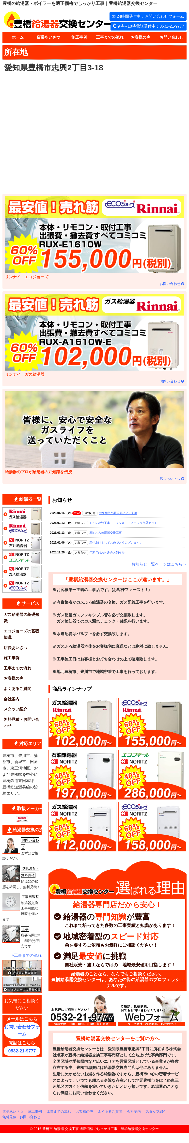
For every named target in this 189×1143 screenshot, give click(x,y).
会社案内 (11, 699)
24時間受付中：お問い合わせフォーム (150, 16)
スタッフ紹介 (15, 709)
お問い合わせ (171, 37)
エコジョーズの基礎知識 (21, 634)
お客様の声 (140, 37)
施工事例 (79, 37)
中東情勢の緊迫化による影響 (118, 513)
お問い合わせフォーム (22, 1030)
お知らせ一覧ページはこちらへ (159, 564)
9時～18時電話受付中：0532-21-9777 (151, 26)
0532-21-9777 (22, 1051)
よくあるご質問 (17, 689)
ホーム (18, 37)
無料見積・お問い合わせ (21, 722)
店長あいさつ (48, 37)
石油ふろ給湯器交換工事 (105, 532)
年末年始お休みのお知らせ (107, 552)
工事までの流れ (110, 37)
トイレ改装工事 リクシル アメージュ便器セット (123, 523)
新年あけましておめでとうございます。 (115, 542)
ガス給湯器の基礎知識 (21, 617)
